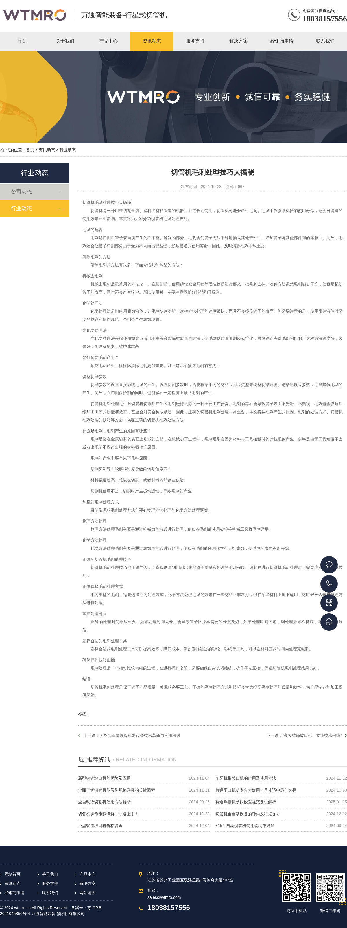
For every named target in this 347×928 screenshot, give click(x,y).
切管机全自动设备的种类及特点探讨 (247, 813)
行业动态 (68, 149)
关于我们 (50, 874)
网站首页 (12, 874)
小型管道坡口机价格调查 (100, 825)
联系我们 (50, 892)
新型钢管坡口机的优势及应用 (104, 778)
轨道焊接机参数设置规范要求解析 (245, 802)
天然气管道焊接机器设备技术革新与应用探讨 (139, 735)
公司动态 (22, 192)
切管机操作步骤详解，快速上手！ (108, 813)
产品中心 (88, 874)
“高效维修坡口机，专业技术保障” (312, 735)
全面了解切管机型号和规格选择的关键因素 (116, 790)
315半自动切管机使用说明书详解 (245, 825)
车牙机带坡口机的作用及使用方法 (245, 778)
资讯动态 (47, 149)
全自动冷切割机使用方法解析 (104, 802)
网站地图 (88, 892)
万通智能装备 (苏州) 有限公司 (58, 913)
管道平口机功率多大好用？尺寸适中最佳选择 (255, 790)
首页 (30, 149)
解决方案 (88, 883)
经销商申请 (14, 892)
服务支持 (50, 883)
